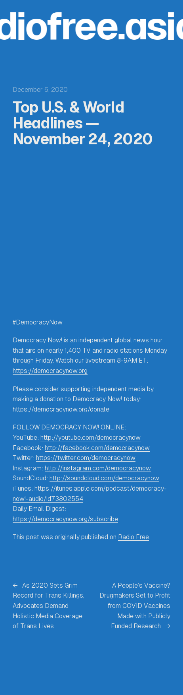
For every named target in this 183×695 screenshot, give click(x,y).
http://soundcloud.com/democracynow (104, 478)
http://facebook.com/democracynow (97, 448)
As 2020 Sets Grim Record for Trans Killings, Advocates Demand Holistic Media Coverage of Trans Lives (48, 606)
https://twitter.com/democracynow (85, 458)
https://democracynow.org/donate (61, 409)
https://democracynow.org (50, 371)
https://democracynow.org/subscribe (65, 519)
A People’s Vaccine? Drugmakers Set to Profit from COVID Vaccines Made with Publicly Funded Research (134, 606)
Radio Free (133, 537)
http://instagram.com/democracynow (98, 468)
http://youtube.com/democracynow (90, 437)
